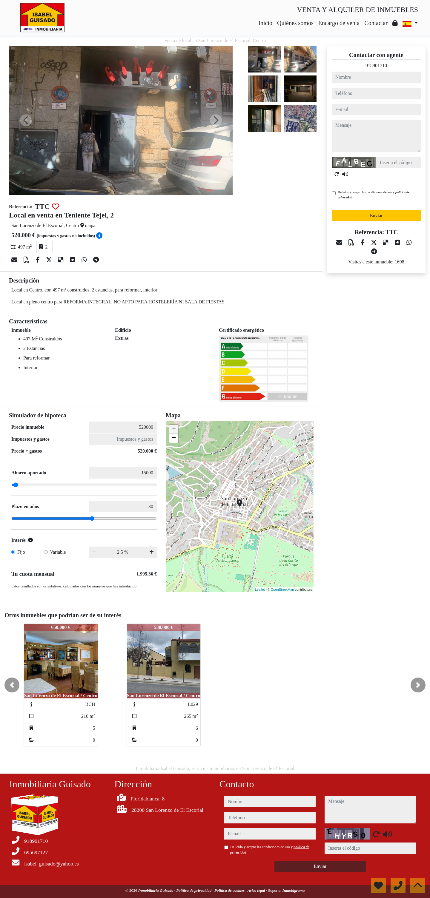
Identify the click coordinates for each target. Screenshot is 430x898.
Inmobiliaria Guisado (156, 890)
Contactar (376, 23)
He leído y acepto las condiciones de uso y (373, 194)
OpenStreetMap (282, 589)
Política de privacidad (194, 890)
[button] (11, 685)
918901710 (376, 65)
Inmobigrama (293, 890)
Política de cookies (229, 890)
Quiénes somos (295, 23)
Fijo (21, 552)
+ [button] (174, 429)
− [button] (174, 438)
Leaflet (260, 589)
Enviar (376, 215)
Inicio (265, 23)
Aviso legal (257, 890)
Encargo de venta (339, 23)
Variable (58, 552)
